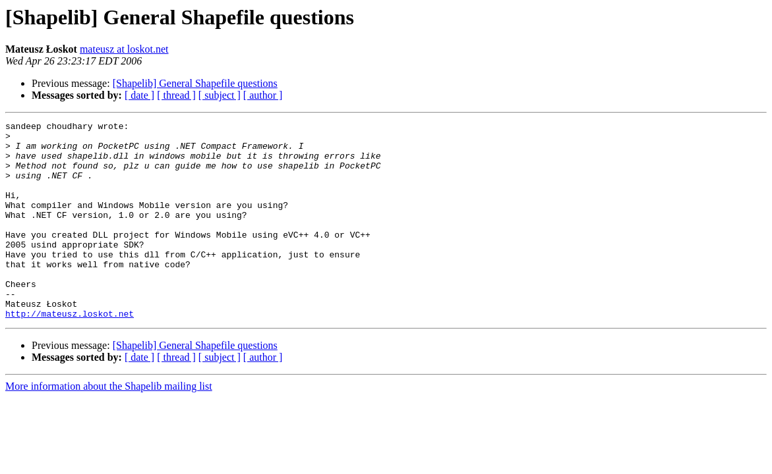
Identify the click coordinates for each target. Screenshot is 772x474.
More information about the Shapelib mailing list (108, 425)
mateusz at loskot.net (124, 49)
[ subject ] (219, 95)
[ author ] (263, 95)
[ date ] (139, 95)
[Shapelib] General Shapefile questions (195, 83)
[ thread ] (176, 95)
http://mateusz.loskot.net (69, 353)
